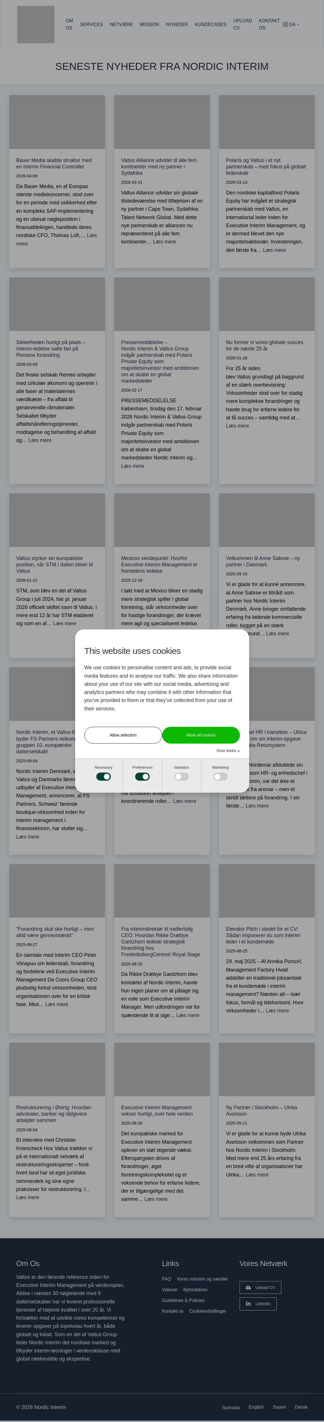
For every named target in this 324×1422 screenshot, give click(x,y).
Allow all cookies (201, 735)
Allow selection (123, 735)
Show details (226, 751)
